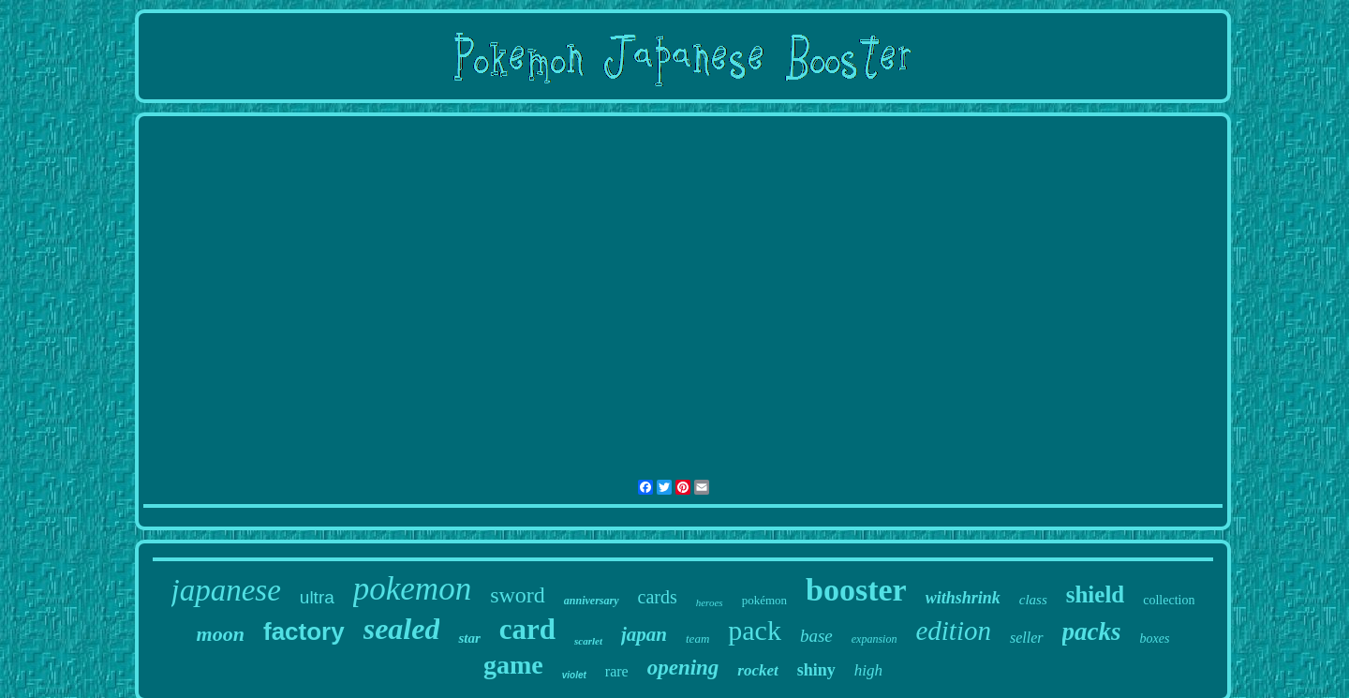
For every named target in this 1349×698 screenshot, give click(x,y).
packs (1091, 631)
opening (683, 667)
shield (1095, 594)
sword (517, 595)
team (697, 638)
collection (1168, 600)
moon (221, 634)
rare (617, 671)
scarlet (588, 640)
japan (644, 634)
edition (953, 631)
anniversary (591, 600)
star (469, 638)
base (816, 636)
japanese (226, 590)
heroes (709, 602)
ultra (317, 597)
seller (1027, 638)
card (527, 629)
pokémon (764, 600)
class (1033, 599)
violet (574, 675)
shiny (816, 670)
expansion (874, 639)
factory (304, 631)
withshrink (963, 597)
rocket (757, 670)
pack (754, 630)
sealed (401, 629)
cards (657, 597)
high (868, 670)
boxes (1155, 638)
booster (856, 589)
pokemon (412, 589)
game (513, 664)
